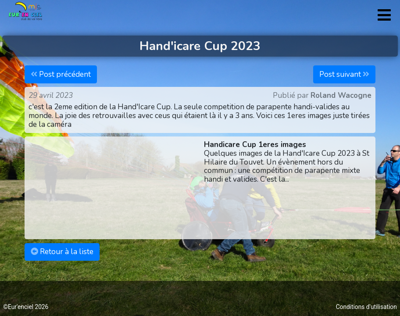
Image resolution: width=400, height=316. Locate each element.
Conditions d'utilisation (366, 306)
